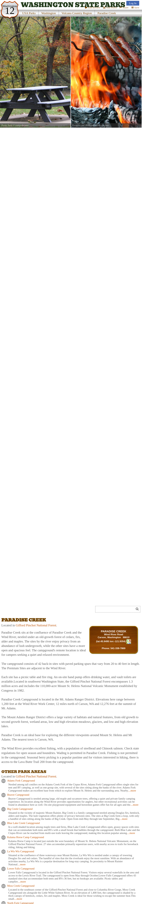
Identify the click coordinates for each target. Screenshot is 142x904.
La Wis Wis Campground (20, 851)
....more (132, 790)
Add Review (92, 7)
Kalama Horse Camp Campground (25, 837)
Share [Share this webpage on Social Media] (124, 7)
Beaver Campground (18, 794)
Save (135, 7)
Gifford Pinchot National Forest (36, 625)
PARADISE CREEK (113, 631)
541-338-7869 (118, 648)
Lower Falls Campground (21, 868)
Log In (132, 3)
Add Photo (110, 7)
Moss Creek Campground (21, 885)
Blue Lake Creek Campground (23, 823)
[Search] (116, 609)
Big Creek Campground (20, 808)
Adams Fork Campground (21, 780)
